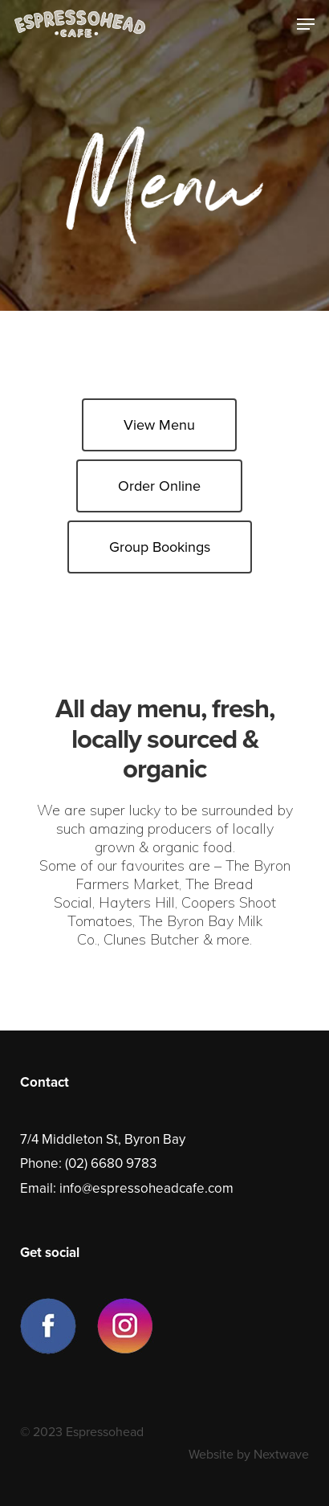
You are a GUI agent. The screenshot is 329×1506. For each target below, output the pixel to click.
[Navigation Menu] (306, 24)
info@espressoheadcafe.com (146, 1188)
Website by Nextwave (249, 1455)
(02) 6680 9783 (110, 1163)
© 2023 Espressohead (82, 1432)
